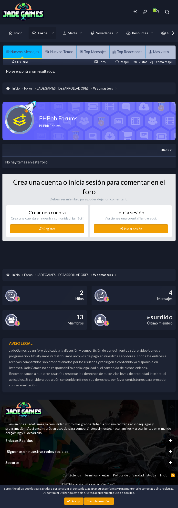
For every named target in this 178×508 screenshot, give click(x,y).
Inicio (18, 33)
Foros (42, 33)
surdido (160, 317)
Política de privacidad (128, 475)
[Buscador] (167, 12)
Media (72, 33)
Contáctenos (72, 475)
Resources (140, 33)
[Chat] (157, 10)
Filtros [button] (164, 150)
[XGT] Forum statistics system (89, 484)
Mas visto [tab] (158, 51)
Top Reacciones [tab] (127, 51)
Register (49, 229)
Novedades (104, 33)
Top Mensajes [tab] (93, 51)
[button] (53, 33)
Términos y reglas (96, 475)
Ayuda (151, 475)
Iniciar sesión (133, 229)
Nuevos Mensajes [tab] (22, 51)
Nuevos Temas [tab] (59, 51)
